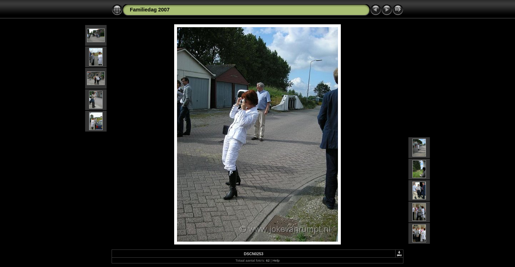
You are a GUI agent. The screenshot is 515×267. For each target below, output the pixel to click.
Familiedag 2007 (150, 10)
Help (276, 260)
